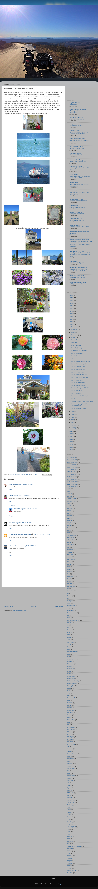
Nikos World (74, 174)
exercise (69, 571)
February (74, 425)
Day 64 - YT (74, 358)
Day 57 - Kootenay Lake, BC (79, 377)
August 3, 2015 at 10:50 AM (23, 523)
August (73, 337)
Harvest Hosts (71, 613)
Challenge (70, 537)
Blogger (69, 520)
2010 (71, 442)
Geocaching (71, 605)
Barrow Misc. (75, 340)
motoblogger (71, 678)
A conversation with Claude (77, 207)
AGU (68, 489)
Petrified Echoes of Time (77, 148)
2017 (71, 319)
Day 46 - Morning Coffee (78, 408)
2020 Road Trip (72, 472)
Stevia (69, 795)
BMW (69, 525)
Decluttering (71, 559)
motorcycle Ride (72, 683)
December (74, 327)
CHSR (69, 542)
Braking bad (73, 112)
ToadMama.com (75, 225)
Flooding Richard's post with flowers (82, 401)
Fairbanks (70, 576)
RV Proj (69, 734)
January (73, 428)
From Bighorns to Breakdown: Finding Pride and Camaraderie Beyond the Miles (80, 254)
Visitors (69, 851)
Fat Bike (69, 583)
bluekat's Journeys (76, 212)
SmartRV (70, 763)
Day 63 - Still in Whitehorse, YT (80, 361)
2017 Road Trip (72, 462)
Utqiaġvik (70, 848)
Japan (69, 637)
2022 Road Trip (72, 477)
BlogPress (70, 523)
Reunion (69, 712)
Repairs (69, 707)
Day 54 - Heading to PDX (78, 385)
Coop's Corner (74, 124)
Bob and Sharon (14, 546)
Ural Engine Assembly (74, 846)
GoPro (69, 608)
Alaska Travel (71, 498)
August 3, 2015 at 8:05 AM (22, 495)
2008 (71, 447)
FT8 (68, 598)
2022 (71, 306)
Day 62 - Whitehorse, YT (78, 364)
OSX (68, 693)
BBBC (69, 511)
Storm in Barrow (76, 345)
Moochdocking (71, 676)
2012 (71, 436)
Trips (68, 824)
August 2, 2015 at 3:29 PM (24, 484)
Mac (68, 656)
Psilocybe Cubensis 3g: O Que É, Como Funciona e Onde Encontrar (79, 270)
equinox (69, 569)
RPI (68, 722)
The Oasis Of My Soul (77, 276)
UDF (68, 839)
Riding (69, 717)
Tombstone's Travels (76, 199)
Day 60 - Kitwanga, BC (78, 369)
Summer (70, 797)
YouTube (70, 873)
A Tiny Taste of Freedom (77, 119)
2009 (71, 444)
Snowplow (70, 766)
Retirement (70, 710)
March (73, 422)
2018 (71, 316)
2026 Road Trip (72, 486)
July (72, 411)
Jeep (68, 639)
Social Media (71, 768)
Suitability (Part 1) (76, 348)
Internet (69, 630)
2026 (71, 295)
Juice (69, 644)
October (73, 332)
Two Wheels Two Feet (77, 251)
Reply (10, 489)
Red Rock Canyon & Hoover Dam (79, 227)
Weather (70, 863)
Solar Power (71, 775)
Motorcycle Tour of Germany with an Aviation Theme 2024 (80, 177)
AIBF (68, 491)
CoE (68, 547)
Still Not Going (74, 104)
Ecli (68, 566)
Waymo (69, 860)
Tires (68, 807)
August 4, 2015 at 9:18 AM (28, 546)
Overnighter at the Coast (77, 214)
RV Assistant (71, 727)
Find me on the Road (76, 147)
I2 (67, 625)
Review (69, 715)
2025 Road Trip (72, 484)
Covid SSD (70, 554)
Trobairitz (12, 523)
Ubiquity (69, 836)
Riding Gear (71, 720)
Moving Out (70, 686)
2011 (71, 439)
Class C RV (71, 545)
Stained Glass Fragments (77, 220)
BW (68, 532)
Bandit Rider (74, 205)
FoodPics (70, 591)
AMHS (69, 503)
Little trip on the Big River (77, 263)
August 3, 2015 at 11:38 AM (42, 534)
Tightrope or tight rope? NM (77, 277)
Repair (69, 705)
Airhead (69, 496)
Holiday (69, 617)
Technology (70, 802)
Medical (69, 661)
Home (33, 606)
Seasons (70, 749)
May (72, 417)
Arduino (69, 506)
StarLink (69, 790)
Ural (68, 844)
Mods (69, 673)
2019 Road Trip (72, 469)
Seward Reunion (72, 754)
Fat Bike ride (71, 586)
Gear (68, 603)
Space (69, 785)
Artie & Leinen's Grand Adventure (20, 534)
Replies (13, 505)
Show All (92, 288)
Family (69, 579)
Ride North (73, 261)
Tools (69, 809)
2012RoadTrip (71, 457)
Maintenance (71, 659)
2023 (71, 303)
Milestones (70, 669)
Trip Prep (70, 822)
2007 (71, 450)
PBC (68, 695)
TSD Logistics (71, 826)
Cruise (69, 557)
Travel (69, 817)
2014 (71, 431)
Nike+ (69, 688)
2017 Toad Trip (71, 464)
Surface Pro (71, 800)
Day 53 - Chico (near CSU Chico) (81, 388)
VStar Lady (12, 484)
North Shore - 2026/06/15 (77, 125)
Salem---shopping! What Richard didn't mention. (81, 404)
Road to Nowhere (75, 153)
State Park (70, 792)
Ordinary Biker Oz (75, 191)
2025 (71, 298)
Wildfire (69, 865)
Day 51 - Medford (76, 393)
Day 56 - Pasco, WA (77, 380)
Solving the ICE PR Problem (78, 161)
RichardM (17, 509)
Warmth (69, 858)
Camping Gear (71, 535)
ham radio (70, 610)
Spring (69, 788)
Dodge (69, 564)
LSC (68, 654)
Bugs (69, 530)
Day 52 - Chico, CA (77, 390)
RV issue (70, 732)
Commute (70, 549)
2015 (71, 324)
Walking (69, 856)
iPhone (69, 632)
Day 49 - (73, 398)
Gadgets (70, 600)
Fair (68, 574)
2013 (71, 434)
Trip (68, 819)
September (74, 335)
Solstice (69, 778)
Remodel (70, 703)
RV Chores (70, 729)
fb (67, 588)
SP (68, 783)
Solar (69, 773)
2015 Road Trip (72, 459)
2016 (71, 322)
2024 (71, 300)
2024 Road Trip (72, 481)
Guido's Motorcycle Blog (78, 282)
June (73, 414)
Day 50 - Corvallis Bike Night (79, 396)
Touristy (69, 812)
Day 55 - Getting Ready (78, 382)
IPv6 (68, 635)
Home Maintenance (73, 620)
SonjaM (11, 495)
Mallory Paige (74, 182)
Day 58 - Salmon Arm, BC (79, 374)
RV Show (70, 739)
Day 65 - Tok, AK (76, 356)
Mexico (69, 666)
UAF (68, 834)
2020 (71, 311)
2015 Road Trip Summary (79, 350)
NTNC (69, 690)
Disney (69, 562)
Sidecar (69, 756)
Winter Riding (71, 870)
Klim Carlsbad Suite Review (78, 155)
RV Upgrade (71, 744)
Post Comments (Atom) (19, 610)
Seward (69, 751)
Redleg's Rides (74, 130)
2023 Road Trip (72, 479)
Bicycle (69, 515)
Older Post (58, 606)
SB (68, 746)
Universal (70, 841)
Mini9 (69, 671)
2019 (71, 314)
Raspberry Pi (71, 698)
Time (71, 235)
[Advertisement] (33, 596)
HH (68, 615)
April (72, 419)
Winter (69, 868)
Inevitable (74, 342)
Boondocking (71, 528)
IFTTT (69, 627)
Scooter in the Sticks (76, 117)
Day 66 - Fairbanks (76, 353)
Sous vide (70, 780)
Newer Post (9, 606)
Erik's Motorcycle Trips (77, 138)
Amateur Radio (72, 501)
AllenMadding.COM (76, 218)
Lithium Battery (72, 651)
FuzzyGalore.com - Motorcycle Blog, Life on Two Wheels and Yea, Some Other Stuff (81, 241)
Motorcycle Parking (73, 681)
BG (68, 513)
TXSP (69, 831)
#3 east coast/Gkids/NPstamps (78, 201)
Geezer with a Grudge (77, 160)
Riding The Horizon (76, 166)
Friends (69, 596)
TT (68, 829)
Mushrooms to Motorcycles (78, 267)
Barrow (69, 508)
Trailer (69, 814)
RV (68, 724)
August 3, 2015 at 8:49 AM (29, 509)
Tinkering (70, 805)
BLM (68, 518)
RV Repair (70, 737)
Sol (68, 771)
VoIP (68, 853)
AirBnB (69, 494)
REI (68, 700)
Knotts (69, 647)
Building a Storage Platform (77, 284)
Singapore (70, 758)
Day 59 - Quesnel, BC (77, 372)
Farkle (69, 581)
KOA (68, 649)
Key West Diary (75, 103)
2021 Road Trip (72, 474)
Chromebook (71, 540)
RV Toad (70, 741)
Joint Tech (70, 642)
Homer (69, 622)
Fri (68, 593)
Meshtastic (70, 664)
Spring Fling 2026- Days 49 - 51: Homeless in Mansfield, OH (79, 133)
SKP (68, 761)
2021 (71, 308)
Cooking (69, 552)
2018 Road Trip (72, 467)
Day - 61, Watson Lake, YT (79, 366)
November (74, 329)
